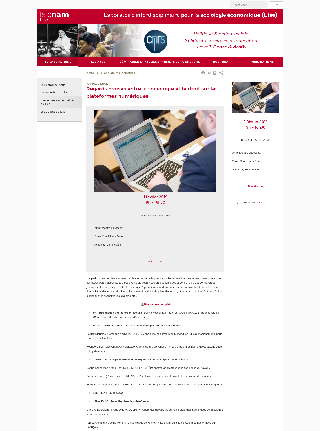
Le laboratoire (108, 73)
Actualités (128, 73)
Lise (261, 202)
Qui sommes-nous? (54, 85)
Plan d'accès (155, 261)
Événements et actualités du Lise (58, 102)
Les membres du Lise (55, 92)
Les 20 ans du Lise (53, 111)
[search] (248, 4)
